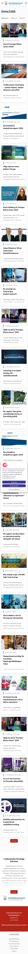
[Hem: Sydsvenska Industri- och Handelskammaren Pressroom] (13, 3)
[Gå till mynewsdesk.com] (14, 934)
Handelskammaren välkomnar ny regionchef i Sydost (13, 495)
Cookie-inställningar (14, 489)
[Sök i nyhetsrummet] (26, 3)
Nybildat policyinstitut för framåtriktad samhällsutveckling (14, 822)
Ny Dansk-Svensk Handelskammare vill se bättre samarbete (13, 699)
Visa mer (14, 841)
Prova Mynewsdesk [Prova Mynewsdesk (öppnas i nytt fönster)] (14, 944)
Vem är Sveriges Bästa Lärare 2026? (12, 45)
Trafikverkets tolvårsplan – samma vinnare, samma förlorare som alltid (13, 87)
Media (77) (14, 18)
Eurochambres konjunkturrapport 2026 (13, 127)
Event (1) (22, 18)
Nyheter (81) (4, 18)
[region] (14, 477)
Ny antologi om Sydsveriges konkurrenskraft (10, 291)
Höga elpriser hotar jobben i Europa (11, 167)
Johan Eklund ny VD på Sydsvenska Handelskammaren (12, 250)
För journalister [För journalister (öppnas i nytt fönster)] (14, 946)
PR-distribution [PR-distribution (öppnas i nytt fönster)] (14, 941)
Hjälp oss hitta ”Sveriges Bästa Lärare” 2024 (13, 739)
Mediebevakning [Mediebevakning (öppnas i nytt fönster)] (14, 939)
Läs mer (14, 892)
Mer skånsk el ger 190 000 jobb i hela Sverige (14, 575)
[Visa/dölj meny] (2, 3)
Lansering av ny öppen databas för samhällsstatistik (12, 373)
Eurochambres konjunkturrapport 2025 (13, 453)
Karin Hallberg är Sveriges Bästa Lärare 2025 (13, 208)
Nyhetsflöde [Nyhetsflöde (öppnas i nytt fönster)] (14, 948)
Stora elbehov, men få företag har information (13, 616)
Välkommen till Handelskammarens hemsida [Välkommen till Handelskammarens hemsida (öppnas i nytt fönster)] (14, 925)
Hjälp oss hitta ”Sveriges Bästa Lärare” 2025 (13, 331)
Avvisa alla (14, 482)
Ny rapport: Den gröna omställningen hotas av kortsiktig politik (12, 413)
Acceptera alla (14, 485)
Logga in (14, 951)
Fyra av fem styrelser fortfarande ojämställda (13, 780)
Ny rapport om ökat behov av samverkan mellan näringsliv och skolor (14, 536)
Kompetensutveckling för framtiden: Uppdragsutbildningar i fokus (13, 660)
